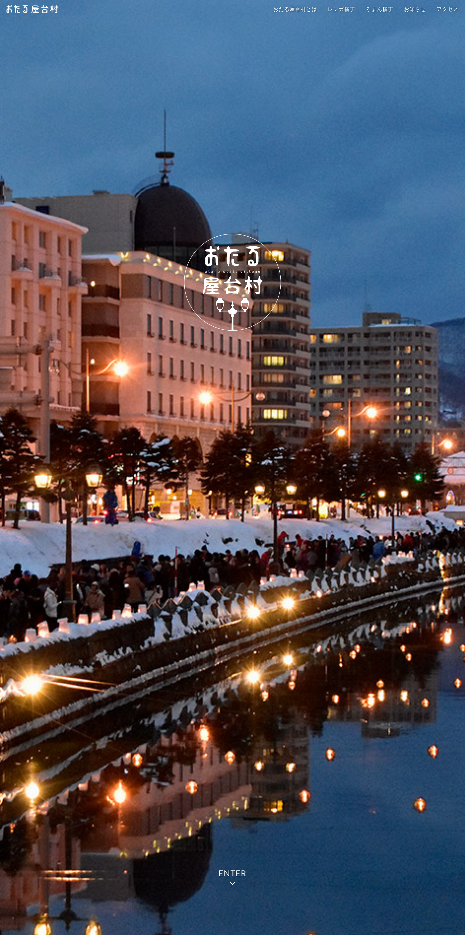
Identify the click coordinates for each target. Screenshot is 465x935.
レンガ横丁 (341, 9)
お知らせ (415, 9)
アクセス (448, 9)
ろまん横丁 (379, 9)
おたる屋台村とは (295, 9)
